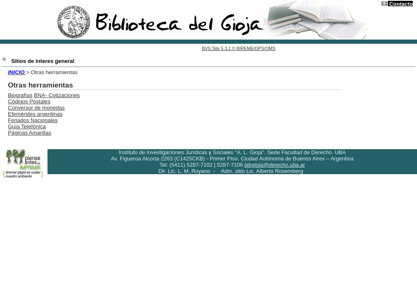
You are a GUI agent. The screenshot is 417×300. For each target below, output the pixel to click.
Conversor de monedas (36, 108)
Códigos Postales (29, 101)
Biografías (20, 95)
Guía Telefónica (27, 126)
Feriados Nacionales (33, 120)
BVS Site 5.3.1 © (219, 48)
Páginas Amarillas (29, 133)
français (340, 4)
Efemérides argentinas (35, 114)
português (289, 4)
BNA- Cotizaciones (57, 95)
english (316, 4)
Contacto (401, 4)
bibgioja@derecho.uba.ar (275, 165)
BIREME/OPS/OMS (256, 48)
